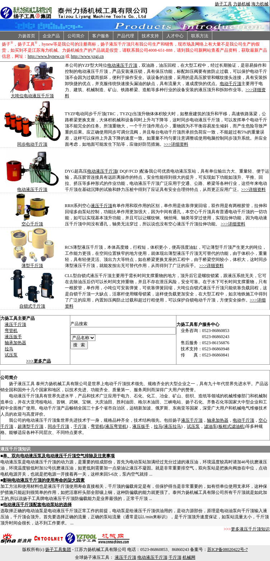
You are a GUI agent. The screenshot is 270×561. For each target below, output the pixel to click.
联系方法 (199, 35)
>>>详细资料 (176, 144)
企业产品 (51, 35)
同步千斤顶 (58, 426)
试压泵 (11, 354)
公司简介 (76, 35)
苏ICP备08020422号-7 (227, 549)
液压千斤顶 (101, 205)
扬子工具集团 (58, 549)
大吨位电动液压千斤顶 (32, 95)
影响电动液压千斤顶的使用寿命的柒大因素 (44, 480)
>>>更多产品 (38, 361)
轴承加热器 (15, 342)
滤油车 (210, 426)
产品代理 (125, 35)
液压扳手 (13, 336)
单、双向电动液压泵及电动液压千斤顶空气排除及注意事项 (59, 455)
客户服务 (100, 35)
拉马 (9, 348)
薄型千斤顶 (32, 265)
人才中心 (175, 35)
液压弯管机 (116, 426)
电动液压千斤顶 (122, 65)
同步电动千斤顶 (32, 144)
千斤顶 (80, 426)
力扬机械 (241, 3)
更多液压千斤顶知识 (250, 529)
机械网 (189, 557)
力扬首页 (26, 35)
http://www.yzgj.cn (87, 56)
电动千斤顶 (230, 83)
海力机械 (260, 3)
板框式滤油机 (231, 426)
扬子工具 (223, 3)
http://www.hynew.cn (46, 56)
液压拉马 (172, 426)
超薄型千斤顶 (30, 426)
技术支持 (150, 35)
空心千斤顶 (32, 223)
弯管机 (11, 330)
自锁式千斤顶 (32, 306)
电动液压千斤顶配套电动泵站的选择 (37, 504)
